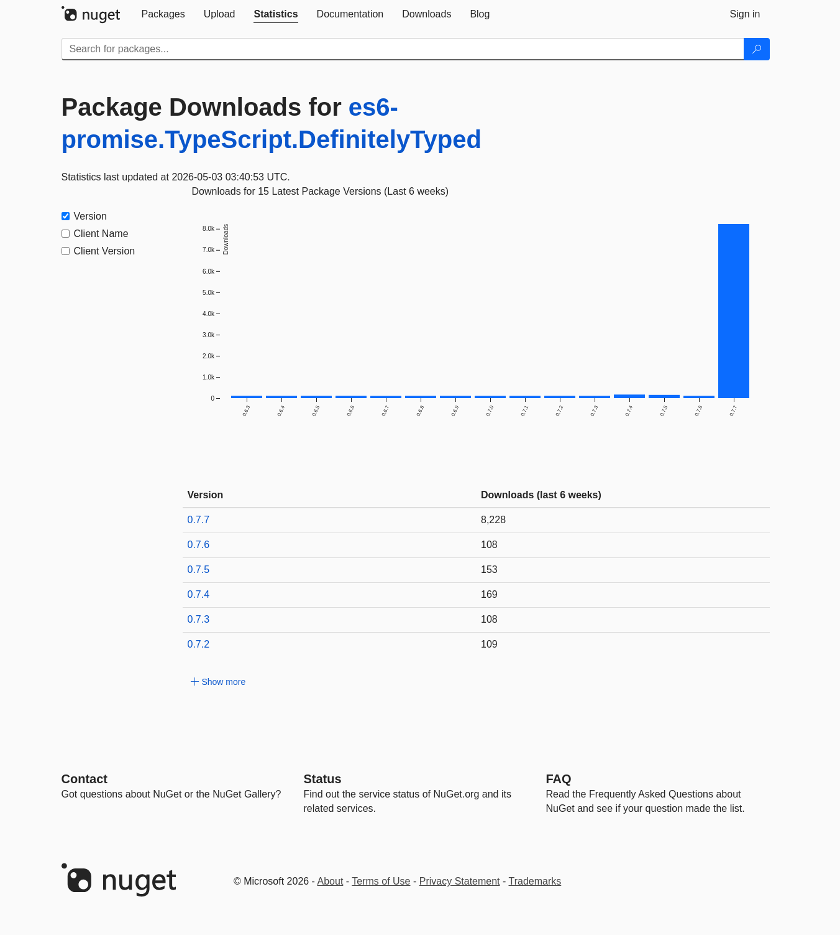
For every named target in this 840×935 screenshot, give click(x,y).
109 (489, 644)
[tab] (163, 14)
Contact (84, 779)
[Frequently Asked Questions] (559, 779)
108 (489, 544)
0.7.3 (199, 619)
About (330, 881)
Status (323, 779)
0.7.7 (199, 519)
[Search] (757, 49)
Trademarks (535, 881)
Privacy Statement (459, 881)
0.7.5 (199, 569)
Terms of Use (381, 881)
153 (489, 569)
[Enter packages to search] (403, 49)
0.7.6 (199, 544)
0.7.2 (199, 644)
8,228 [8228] (493, 519)
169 (489, 594)
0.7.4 (199, 594)
